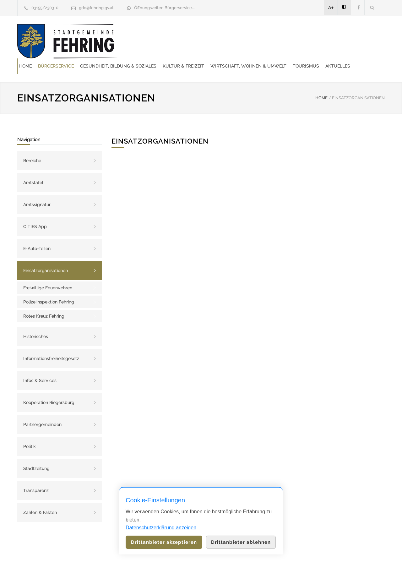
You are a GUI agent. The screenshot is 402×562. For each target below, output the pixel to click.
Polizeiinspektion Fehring (48, 286)
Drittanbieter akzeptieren (164, 542)
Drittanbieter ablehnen (241, 542)
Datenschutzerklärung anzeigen (161, 527)
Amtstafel (33, 166)
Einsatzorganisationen (45, 254)
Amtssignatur (37, 188)
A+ (331, 7)
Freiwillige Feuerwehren (47, 272)
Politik (29, 430)
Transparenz (36, 474)
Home (143, 32)
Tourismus (232, 48)
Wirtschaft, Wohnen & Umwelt (175, 48)
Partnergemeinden (42, 408)
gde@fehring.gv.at (96, 7)
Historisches (35, 320)
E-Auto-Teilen (37, 232)
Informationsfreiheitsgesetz (51, 342)
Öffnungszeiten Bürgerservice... (164, 7)
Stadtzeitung (36, 452)
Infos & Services (40, 364)
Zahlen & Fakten (40, 496)
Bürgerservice (174, 32)
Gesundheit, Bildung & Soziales (236, 32)
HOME (321, 82)
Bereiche (32, 144)
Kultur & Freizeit (301, 32)
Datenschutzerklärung (282, 548)
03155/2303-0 (44, 7)
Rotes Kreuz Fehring (43, 300)
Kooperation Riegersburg (48, 386)
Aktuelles (264, 48)
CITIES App (35, 210)
